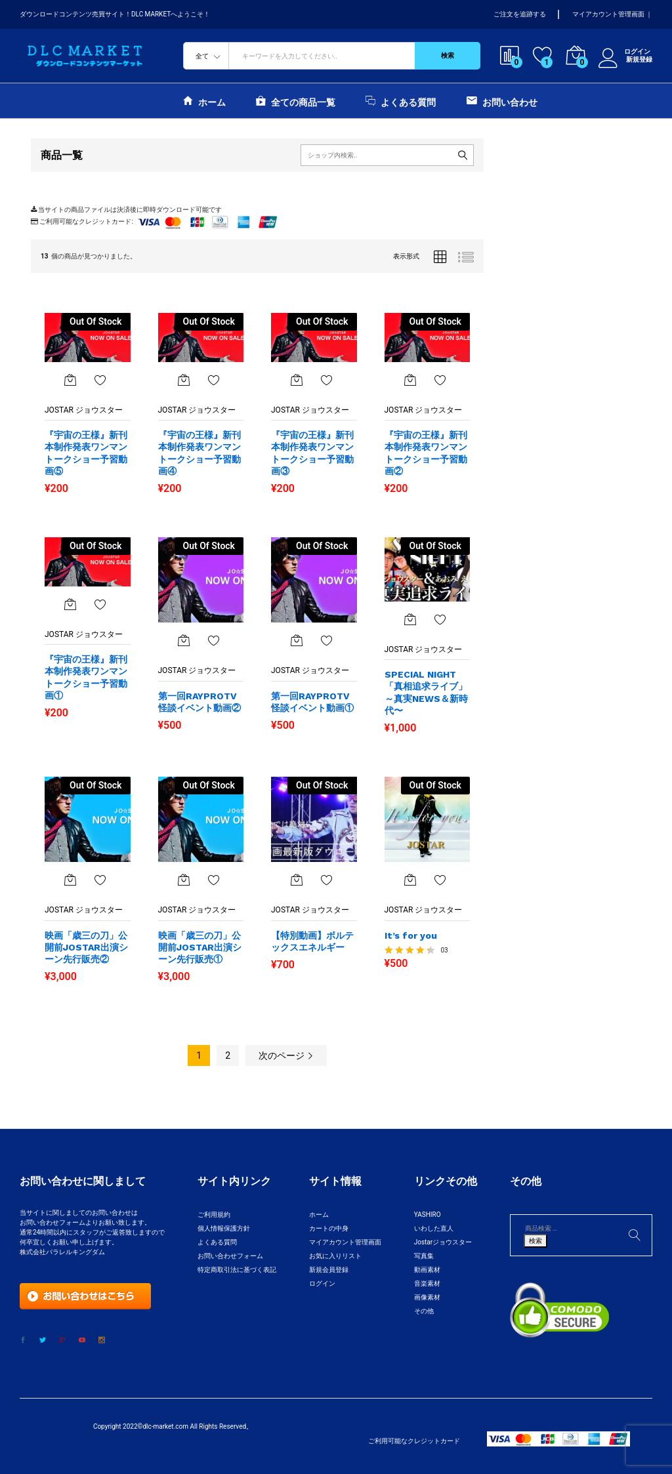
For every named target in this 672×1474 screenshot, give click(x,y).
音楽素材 (427, 1283)
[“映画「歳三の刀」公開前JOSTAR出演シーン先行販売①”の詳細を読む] (184, 880)
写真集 (424, 1255)
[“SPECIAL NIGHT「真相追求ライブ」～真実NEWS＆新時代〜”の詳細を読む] (410, 619)
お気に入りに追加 (100, 380)
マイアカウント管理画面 (608, 14)
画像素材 (427, 1297)
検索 (447, 55)
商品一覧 (62, 155)
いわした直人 (433, 1228)
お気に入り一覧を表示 (100, 880)
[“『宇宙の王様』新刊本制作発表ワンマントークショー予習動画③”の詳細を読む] (296, 380)
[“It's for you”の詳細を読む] (410, 880)
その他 (424, 1311)
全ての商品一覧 (295, 100)
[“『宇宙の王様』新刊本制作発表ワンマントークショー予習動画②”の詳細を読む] (410, 380)
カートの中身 (328, 1228)
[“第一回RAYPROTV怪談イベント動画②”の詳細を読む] (184, 640)
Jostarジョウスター (443, 1242)
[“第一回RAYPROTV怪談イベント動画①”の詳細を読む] (296, 640)
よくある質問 (401, 100)
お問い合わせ (502, 100)
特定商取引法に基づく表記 (237, 1269)
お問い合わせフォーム (230, 1255)
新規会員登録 (328, 1269)
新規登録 (639, 59)
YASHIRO (427, 1214)
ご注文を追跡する (520, 14)
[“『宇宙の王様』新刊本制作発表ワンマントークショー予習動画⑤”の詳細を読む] (70, 380)
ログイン (625, 52)
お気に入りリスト (335, 1255)
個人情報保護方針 (224, 1228)
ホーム (204, 100)
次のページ (286, 1055)
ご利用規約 (214, 1214)
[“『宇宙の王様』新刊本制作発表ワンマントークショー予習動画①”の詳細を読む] (70, 604)
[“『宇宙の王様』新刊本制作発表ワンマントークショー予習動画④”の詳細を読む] (184, 380)
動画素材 (427, 1269)
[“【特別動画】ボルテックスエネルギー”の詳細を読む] (296, 880)
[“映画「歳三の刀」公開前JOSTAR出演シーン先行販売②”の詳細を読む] (70, 880)
